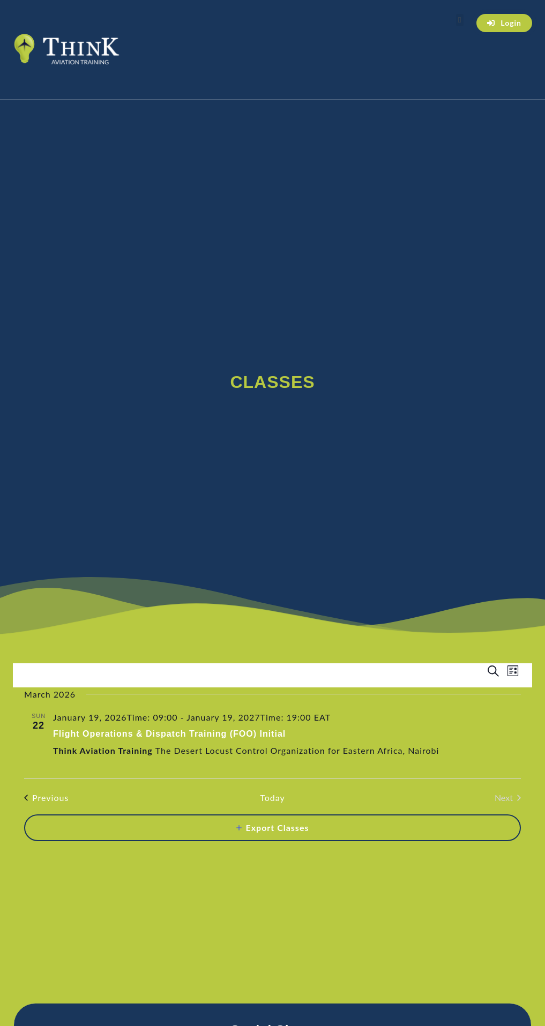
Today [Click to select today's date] (272, 797)
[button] (460, 20)
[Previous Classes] (46, 798)
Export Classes (277, 827)
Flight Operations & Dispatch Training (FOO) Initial (169, 733)
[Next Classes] (508, 798)
